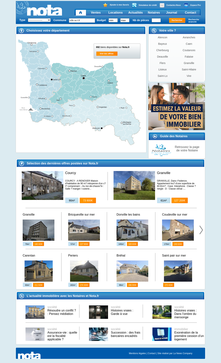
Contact (190, 12)
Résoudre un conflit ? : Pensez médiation (61, 310)
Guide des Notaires (170, 136)
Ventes (96, 12)
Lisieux (162, 69)
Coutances (189, 50)
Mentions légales (137, 353)
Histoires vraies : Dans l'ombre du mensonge (185, 312)
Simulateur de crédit (144, 5)
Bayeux (162, 43)
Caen (189, 43)
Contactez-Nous (170, 5)
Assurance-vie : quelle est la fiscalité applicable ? (62, 334)
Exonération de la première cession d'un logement (189, 334)
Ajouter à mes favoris (116, 5)
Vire (189, 75)
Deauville (162, 56)
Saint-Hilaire (189, 69)
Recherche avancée (194, 20)
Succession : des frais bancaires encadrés (125, 333)
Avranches (189, 37)
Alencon (162, 37)
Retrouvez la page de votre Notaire (187, 148)
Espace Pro (192, 5)
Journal (171, 12)
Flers (162, 63)
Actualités (135, 12)
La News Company (182, 353)
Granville (189, 63)
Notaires (154, 12)
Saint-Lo (162, 75)
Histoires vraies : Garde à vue (122, 310)
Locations (115, 12)
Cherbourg (162, 50)
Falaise (189, 56)
